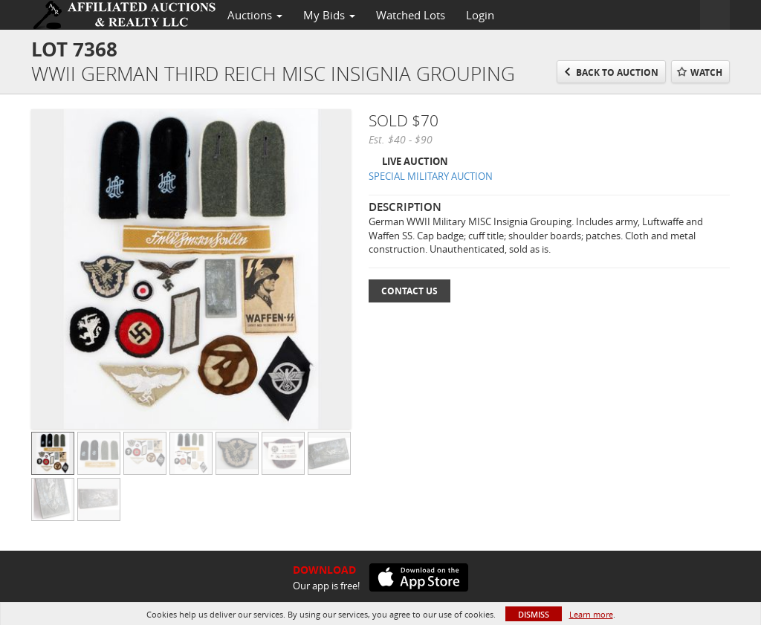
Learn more (591, 614)
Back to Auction (617, 72)
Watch (706, 72)
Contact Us (409, 291)
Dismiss (533, 614)
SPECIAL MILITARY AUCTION (431, 176)
